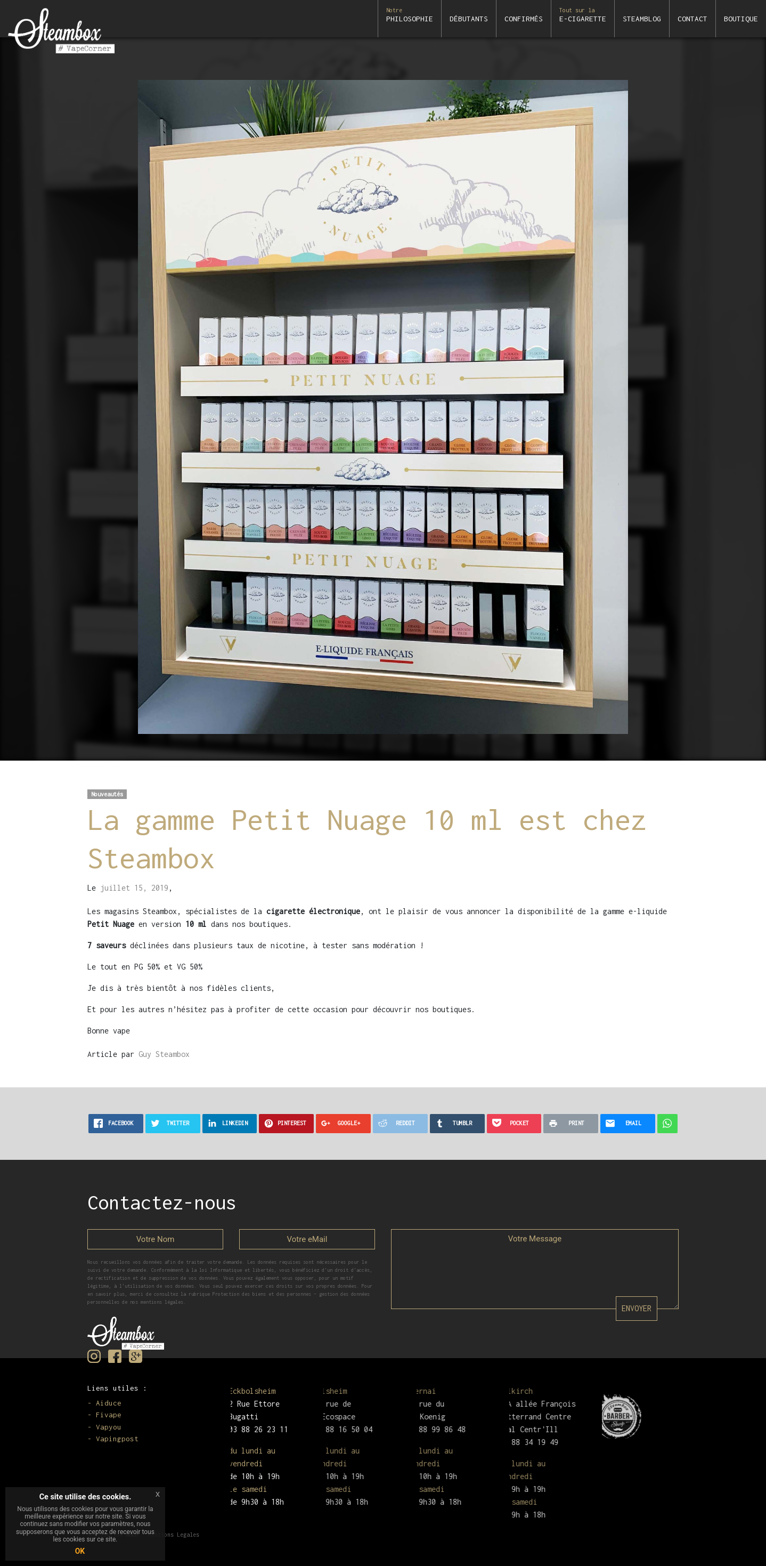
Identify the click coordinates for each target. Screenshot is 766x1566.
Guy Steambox (164, 1054)
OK (80, 1551)
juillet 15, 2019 (134, 887)
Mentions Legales (173, 1534)
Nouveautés (107, 794)
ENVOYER (636, 1308)
